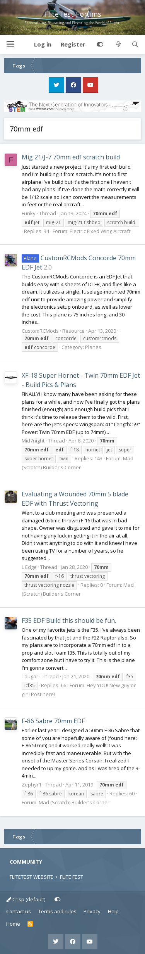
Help (113, 911)
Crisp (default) (25, 899)
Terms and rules (57, 911)
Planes (93, 347)
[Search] (135, 44)
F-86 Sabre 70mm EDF (53, 721)
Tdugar (30, 676)
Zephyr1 (31, 784)
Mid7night (33, 440)
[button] (10, 44)
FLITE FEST (71, 876)
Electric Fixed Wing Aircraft (100, 231)
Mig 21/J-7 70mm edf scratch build (71, 157)
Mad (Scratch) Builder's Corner (74, 802)
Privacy (92, 911)
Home (13, 923)
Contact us (18, 911)
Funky (29, 213)
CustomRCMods (40, 330)
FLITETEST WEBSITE (31, 876)
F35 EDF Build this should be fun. (69, 620)
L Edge (29, 566)
